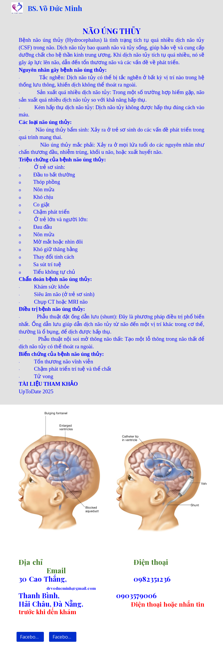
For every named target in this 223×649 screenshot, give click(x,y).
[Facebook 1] (30, 637)
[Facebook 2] (62, 637)
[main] (111, 210)
